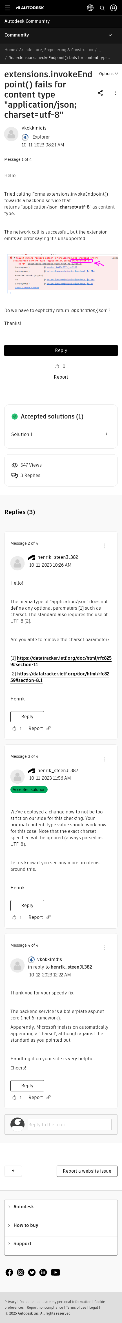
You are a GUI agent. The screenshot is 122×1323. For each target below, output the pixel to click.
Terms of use (76, 1307)
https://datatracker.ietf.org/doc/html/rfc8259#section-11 (61, 661)
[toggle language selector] (90, 8)
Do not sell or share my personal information (55, 1301)
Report (61, 377)
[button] (115, 92)
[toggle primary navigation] (10, 8)
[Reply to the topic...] (70, 1124)
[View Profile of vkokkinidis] (34, 128)
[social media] (33, 1272)
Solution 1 (21, 434)
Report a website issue (87, 1171)
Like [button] (57, 366)
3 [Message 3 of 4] (29, 756)
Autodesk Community (27, 21)
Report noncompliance (45, 1307)
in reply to (60, 967)
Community (17, 35)
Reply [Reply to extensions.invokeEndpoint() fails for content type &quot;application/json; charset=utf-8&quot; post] (61, 350)
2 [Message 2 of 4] (29, 543)
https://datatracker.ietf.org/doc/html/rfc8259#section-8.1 (59, 677)
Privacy (10, 1301)
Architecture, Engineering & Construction (56, 50)
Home (10, 50)
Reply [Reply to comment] (27, 716)
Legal (93, 1307)
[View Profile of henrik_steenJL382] (57, 557)
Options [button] (106, 73)
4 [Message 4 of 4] (29, 945)
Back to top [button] (13, 1171)
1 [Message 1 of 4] (22, 159)
